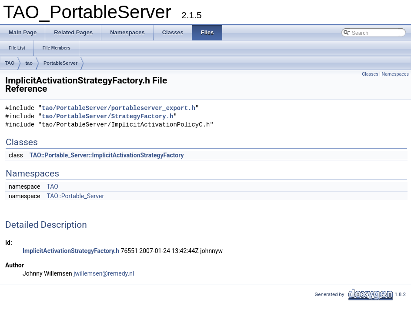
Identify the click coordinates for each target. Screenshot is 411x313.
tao (29, 63)
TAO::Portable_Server (75, 196)
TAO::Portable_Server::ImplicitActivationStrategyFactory (107, 155)
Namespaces (395, 74)
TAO (9, 63)
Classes (370, 74)
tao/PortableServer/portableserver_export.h (118, 108)
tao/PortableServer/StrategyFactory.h (107, 117)
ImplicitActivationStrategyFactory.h (71, 250)
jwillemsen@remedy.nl (104, 273)
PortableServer (60, 63)
